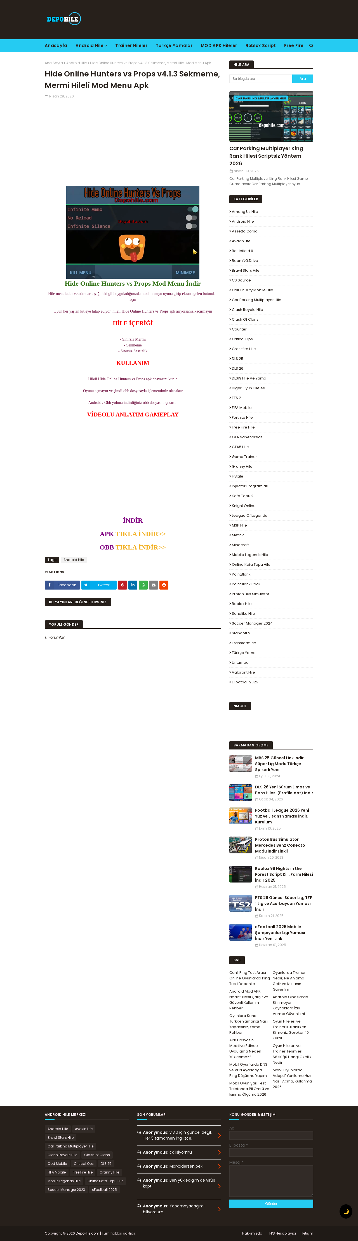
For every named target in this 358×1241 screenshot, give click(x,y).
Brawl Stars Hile (246, 270)
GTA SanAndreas (247, 437)
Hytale (237, 476)
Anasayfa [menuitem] (56, 45)
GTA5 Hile (240, 447)
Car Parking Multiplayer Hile (256, 299)
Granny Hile (242, 466)
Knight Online (244, 505)
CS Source (241, 280)
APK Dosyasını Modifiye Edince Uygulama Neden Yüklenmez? (245, 1048)
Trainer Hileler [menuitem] (131, 45)
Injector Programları (250, 486)
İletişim (307, 1233)
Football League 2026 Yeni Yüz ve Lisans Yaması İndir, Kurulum (282, 816)
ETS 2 (236, 398)
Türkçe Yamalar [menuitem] (174, 45)
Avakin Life (241, 241)
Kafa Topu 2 (242, 496)
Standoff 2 (241, 633)
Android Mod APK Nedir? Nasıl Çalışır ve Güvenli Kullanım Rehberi (248, 1000)
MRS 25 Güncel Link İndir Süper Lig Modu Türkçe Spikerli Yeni (279, 763)
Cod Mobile (57, 1163)
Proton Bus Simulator (250, 594)
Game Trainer (244, 456)
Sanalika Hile (243, 613)
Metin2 (238, 535)
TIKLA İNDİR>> (140, 533)
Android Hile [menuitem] (89, 45)
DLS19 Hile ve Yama (249, 378)
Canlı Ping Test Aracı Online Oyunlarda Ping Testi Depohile (249, 978)
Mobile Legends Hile (250, 554)
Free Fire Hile (243, 427)
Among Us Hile (245, 211)
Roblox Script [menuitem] (261, 45)
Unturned (240, 662)
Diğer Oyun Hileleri (248, 388)
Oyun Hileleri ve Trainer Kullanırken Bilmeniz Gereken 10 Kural (291, 1030)
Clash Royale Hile (247, 309)
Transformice (244, 643)
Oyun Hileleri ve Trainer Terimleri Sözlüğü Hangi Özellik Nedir (292, 1054)
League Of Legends (249, 515)
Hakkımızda (252, 1233)
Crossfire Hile (244, 348)
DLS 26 (237, 368)
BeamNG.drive (245, 260)
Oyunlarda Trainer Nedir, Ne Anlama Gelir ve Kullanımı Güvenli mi (289, 981)
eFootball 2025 (245, 682)
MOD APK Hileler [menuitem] (219, 45)
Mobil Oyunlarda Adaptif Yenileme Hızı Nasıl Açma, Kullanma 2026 (292, 1078)
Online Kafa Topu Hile (251, 564)
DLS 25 (237, 358)
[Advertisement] (133, 138)
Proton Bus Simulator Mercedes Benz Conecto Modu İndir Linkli (280, 845)
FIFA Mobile (242, 407)
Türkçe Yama (244, 652)
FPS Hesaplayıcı (282, 1233)
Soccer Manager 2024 (252, 623)
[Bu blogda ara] (260, 78)
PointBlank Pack (246, 584)
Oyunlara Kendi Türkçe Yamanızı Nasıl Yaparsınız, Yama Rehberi (248, 1024)
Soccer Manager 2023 (66, 1189)
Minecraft (240, 545)
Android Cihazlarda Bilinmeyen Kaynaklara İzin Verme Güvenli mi (290, 1005)
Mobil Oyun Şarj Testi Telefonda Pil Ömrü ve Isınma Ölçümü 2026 (249, 1089)
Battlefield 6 (242, 250)
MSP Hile (239, 525)
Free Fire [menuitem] (293, 45)
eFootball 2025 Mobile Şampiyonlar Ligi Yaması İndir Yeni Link (280, 932)
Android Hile (76, 62)
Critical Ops (242, 339)
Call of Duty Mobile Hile (252, 290)
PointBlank (241, 574)
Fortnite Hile (242, 417)
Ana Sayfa (54, 62)
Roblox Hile (242, 603)
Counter (239, 329)
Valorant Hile (243, 672)
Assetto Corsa (245, 231)
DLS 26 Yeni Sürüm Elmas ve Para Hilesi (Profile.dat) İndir (284, 790)
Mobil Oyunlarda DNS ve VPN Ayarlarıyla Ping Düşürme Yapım (248, 1070)
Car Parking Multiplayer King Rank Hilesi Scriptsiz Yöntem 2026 (266, 156)
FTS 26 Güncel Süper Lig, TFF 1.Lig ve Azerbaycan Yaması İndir (283, 903)
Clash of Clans (245, 319)
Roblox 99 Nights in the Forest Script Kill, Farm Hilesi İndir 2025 (284, 874)
